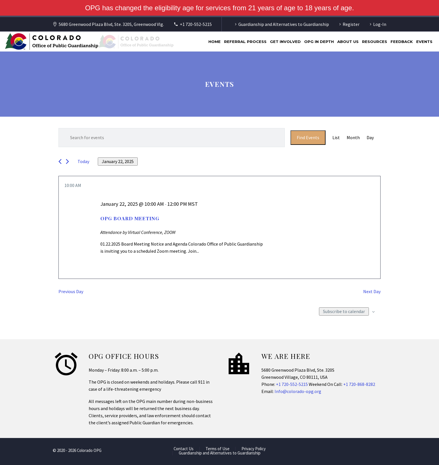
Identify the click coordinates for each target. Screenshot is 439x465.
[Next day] (67, 161)
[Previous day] (60, 161)
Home (214, 41)
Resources (374, 41)
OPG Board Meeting (129, 218)
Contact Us (184, 449)
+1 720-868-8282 (359, 384)
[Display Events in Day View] (370, 137)
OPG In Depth (319, 41)
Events (424, 41)
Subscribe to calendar (344, 311)
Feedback (402, 41)
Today (83, 161)
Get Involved (285, 41)
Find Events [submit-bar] (308, 137)
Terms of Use (217, 449)
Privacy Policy (253, 449)
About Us (348, 41)
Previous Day (70, 291)
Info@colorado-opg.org (298, 391)
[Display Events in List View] (336, 137)
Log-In (379, 24)
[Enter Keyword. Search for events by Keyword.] (171, 137)
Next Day (372, 291)
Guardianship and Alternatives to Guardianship (283, 24)
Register (351, 24)
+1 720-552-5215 (196, 24)
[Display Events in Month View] (353, 137)
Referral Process (245, 41)
